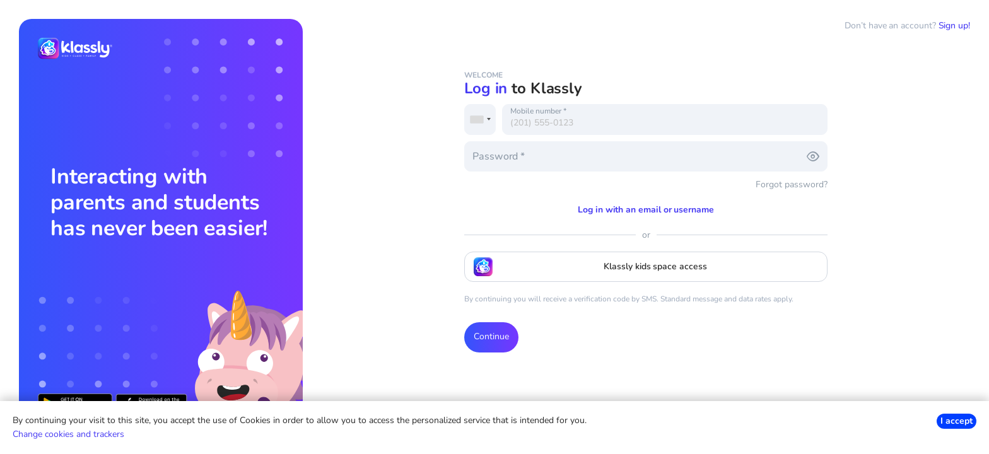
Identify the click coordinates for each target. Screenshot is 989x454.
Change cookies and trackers (68, 434)
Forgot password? (792, 184)
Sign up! (954, 26)
